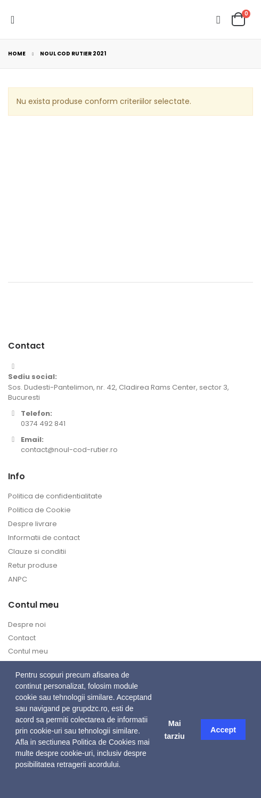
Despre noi (27, 624)
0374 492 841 (43, 423)
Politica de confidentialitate (55, 496)
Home (17, 54)
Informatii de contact (44, 538)
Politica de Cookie (39, 510)
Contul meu (28, 651)
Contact (22, 638)
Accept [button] (223, 730)
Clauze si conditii (37, 551)
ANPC (17, 579)
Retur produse (33, 565)
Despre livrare (32, 524)
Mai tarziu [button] (174, 729)
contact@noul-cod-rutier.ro (69, 450)
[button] (17, 784)
